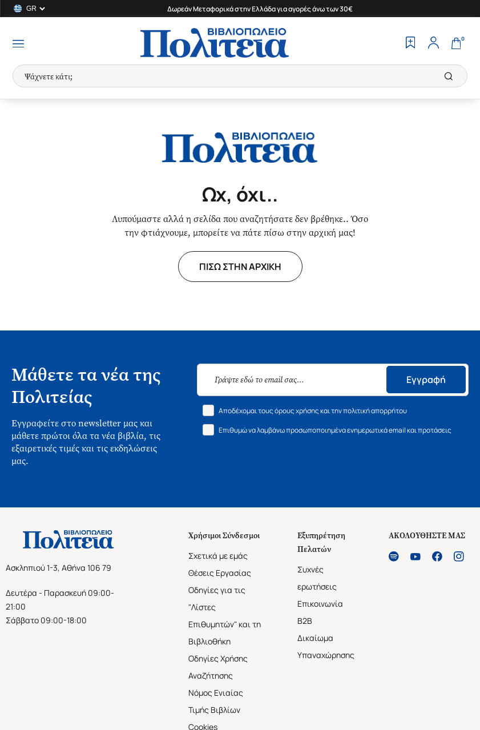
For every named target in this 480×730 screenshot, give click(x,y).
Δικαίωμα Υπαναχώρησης (325, 646)
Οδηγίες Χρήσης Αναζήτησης (218, 667)
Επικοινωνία (320, 603)
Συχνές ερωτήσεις (317, 578)
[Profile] (433, 44)
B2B (304, 620)
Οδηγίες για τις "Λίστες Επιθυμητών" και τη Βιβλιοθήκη (224, 615)
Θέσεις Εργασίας (219, 572)
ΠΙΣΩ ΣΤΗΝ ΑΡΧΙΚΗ (240, 266)
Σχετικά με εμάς (218, 555)
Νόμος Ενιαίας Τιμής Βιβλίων (215, 701)
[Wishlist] (410, 44)
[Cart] (456, 44)
